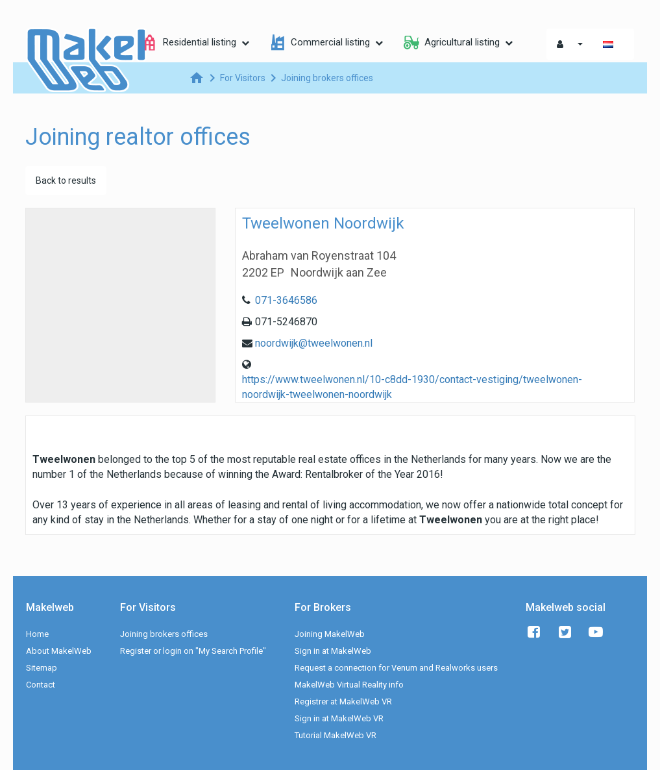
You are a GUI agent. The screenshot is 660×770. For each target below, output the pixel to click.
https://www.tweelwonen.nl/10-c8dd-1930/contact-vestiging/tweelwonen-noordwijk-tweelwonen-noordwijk (412, 387)
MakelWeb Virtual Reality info (349, 684)
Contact (40, 684)
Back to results (66, 180)
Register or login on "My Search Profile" (193, 651)
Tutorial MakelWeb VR (335, 735)
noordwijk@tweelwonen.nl (314, 343)
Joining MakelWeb (330, 634)
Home (37, 634)
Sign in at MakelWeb (333, 651)
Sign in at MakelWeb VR (339, 718)
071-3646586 (286, 300)
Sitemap (41, 668)
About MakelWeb (59, 651)
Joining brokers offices (164, 634)
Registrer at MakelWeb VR (343, 701)
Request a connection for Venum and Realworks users (396, 668)
